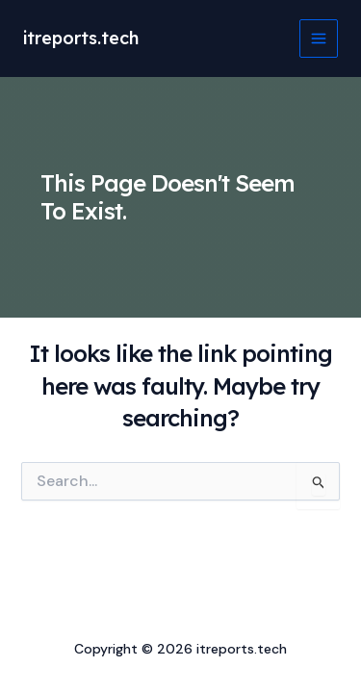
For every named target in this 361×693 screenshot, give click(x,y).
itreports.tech (81, 38)
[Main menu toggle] (318, 38)
